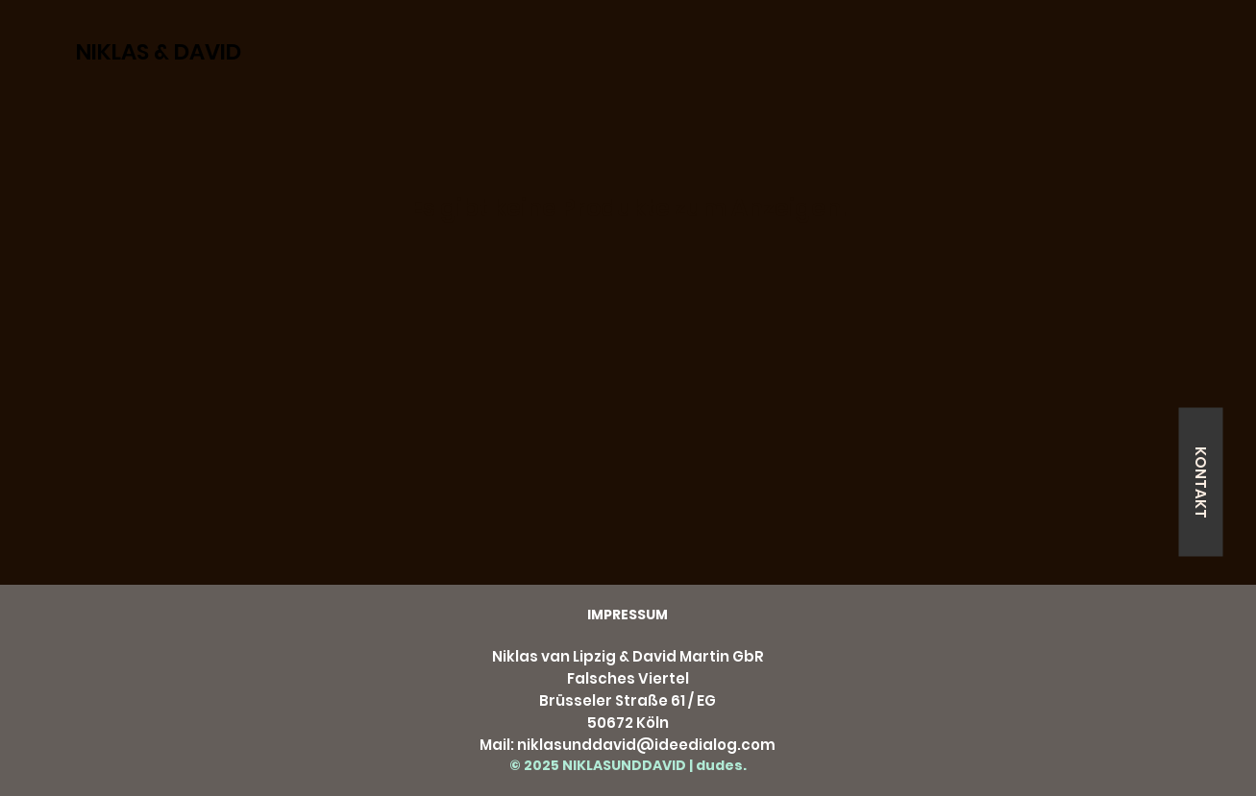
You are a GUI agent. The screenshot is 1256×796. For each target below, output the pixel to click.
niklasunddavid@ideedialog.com (646, 745)
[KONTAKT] (1200, 481)
